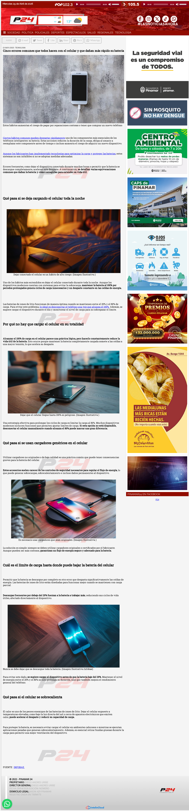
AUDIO (9, 40)
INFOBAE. (19, 767)
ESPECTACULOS (76, 32)
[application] (97, 4)
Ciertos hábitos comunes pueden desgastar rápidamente (34, 137)
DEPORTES (57, 32)
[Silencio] (109, 4)
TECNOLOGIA (123, 32)
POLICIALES (42, 32)
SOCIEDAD (13, 32)
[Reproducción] (77, 4)
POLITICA (27, 32)
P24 (157, 499)
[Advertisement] (157, 528)
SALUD (91, 32)
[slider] (93, 4)
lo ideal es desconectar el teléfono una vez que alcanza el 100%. (74, 306)
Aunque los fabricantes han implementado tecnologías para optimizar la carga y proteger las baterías (59, 153)
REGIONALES (105, 32)
